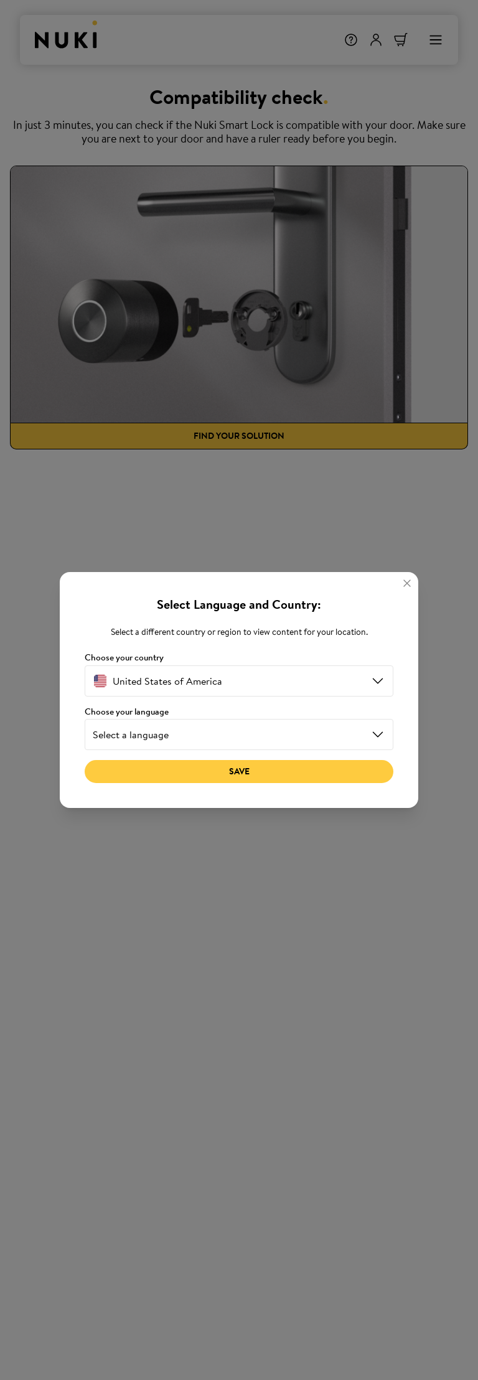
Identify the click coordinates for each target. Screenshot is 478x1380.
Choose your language (127, 711)
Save (239, 771)
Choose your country (124, 657)
